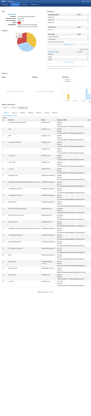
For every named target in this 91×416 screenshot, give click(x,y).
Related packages (53, 52)
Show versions (84, 49)
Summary (5, 4)
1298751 (6, 113)
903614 (14, 113)
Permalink (12, 14)
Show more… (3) (68, 44)
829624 (38, 113)
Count (79, 52)
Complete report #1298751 (9, 115)
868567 (22, 113)
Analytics (7, 1)
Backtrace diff (23, 107)
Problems (15, 4)
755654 (46, 113)
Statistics (35, 4)
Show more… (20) (68, 62)
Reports (24, 4)
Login (88, 1)
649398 (54, 113)
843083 (30, 113)
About (51, 292)
